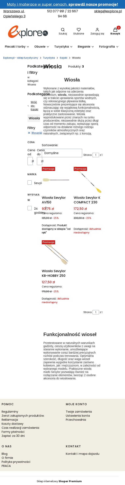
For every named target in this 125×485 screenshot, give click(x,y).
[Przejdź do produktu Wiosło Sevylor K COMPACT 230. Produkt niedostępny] (88, 179)
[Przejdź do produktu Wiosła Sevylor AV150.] (56, 179)
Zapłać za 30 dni (13, 436)
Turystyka (49, 57)
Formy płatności (13, 432)
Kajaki (63, 57)
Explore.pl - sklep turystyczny (20, 57)
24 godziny (39, 211)
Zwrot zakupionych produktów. (23, 416)
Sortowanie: (50, 145)
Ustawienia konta (78, 416)
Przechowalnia (76, 420)
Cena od (31, 152)
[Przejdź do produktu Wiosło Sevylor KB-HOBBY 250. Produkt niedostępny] (56, 253)
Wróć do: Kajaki (32, 105)
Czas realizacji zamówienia (20, 428)
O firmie (7, 458)
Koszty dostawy (12, 424)
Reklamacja (10, 420)
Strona (87, 155)
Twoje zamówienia (79, 412)
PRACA (6, 466)
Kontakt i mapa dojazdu (82, 454)
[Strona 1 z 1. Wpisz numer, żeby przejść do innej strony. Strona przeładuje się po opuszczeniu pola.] (95, 155)
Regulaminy (10, 412)
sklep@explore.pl (108, 11)
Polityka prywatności (16, 462)
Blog (4, 454)
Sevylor (39, 183)
